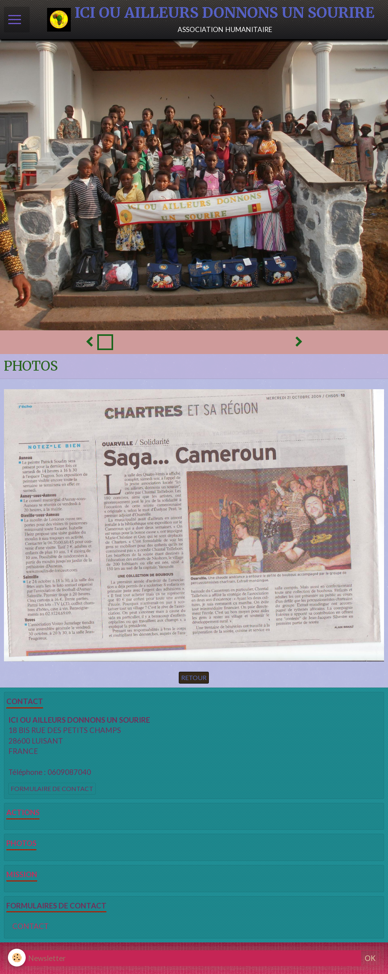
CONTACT (30, 926)
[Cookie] (17, 957)
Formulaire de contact (52, 788)
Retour (193, 677)
